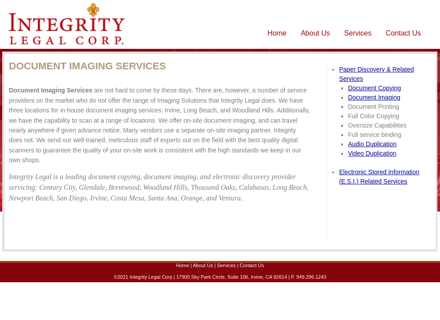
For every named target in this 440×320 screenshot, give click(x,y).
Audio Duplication (372, 144)
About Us (315, 33)
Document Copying (374, 88)
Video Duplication (372, 153)
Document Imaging (374, 97)
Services (357, 33)
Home (277, 33)
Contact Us (403, 33)
